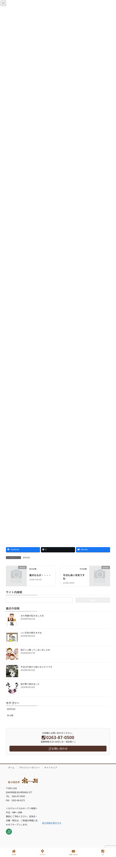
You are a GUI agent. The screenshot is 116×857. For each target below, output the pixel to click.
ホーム (11, 767)
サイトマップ (50, 767)
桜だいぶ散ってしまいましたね (35, 649)
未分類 (10, 715)
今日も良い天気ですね (74, 576)
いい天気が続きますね (31, 632)
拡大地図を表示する (51, 822)
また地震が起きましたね (32, 615)
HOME (14, 852)
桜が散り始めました (30, 683)
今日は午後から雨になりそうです (36, 666)
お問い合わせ (73, 852)
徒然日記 (26, 557)
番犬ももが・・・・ (40, 575)
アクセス (43, 852)
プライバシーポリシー (29, 767)
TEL (102, 852)
